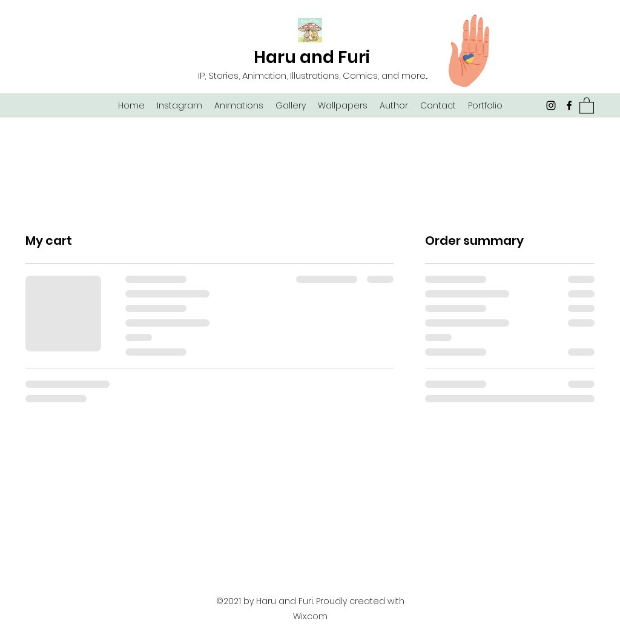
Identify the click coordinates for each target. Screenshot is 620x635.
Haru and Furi (312, 57)
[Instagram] (551, 105)
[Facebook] (569, 105)
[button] (586, 105)
